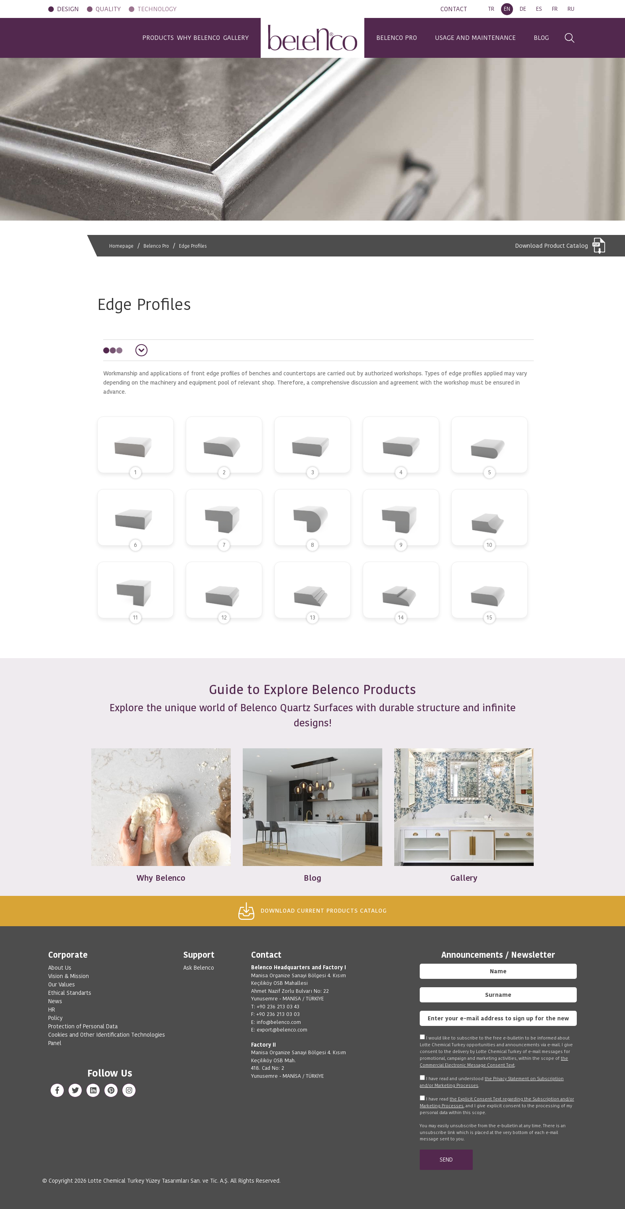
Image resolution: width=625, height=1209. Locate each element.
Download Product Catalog (560, 246)
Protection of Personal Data (83, 1026)
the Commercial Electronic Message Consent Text (494, 1061)
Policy (55, 1018)
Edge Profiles (202, 246)
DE (523, 9)
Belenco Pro (161, 246)
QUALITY (108, 9)
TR (491, 9)
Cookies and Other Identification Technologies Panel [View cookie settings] (106, 1039)
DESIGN (68, 9)
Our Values (61, 984)
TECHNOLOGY (157, 9)
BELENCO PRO (396, 37)
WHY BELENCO (183, 37)
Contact (266, 954)
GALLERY (236, 37)
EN (507, 9)
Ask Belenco (198, 968)
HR (51, 1010)
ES (539, 9)
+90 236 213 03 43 (278, 1006)
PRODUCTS (128, 37)
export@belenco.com (282, 1029)
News (55, 1001)
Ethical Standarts (69, 993)
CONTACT (453, 9)
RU (571, 9)
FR (555, 9)
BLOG (541, 37)
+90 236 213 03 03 (278, 1014)
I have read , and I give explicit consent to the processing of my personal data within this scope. (497, 1106)
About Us (59, 968)
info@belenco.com (279, 1022)
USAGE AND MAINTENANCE (475, 37)
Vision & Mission (68, 976)
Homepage (122, 246)
